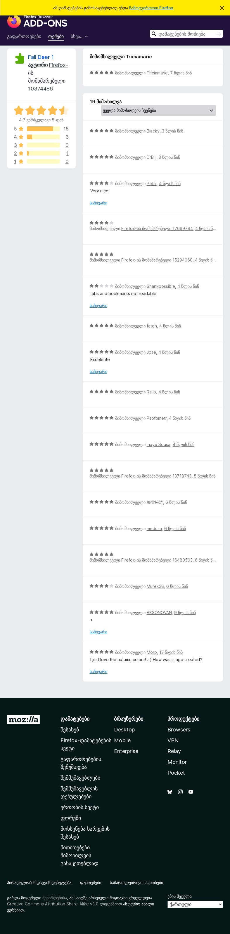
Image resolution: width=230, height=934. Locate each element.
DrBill (151, 157)
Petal (152, 183)
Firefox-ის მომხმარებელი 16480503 (157, 559)
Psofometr (157, 418)
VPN (173, 740)
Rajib (151, 391)
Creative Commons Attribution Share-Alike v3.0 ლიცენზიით (64, 903)
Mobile (122, 740)
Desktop (124, 729)
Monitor (177, 762)
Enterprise (126, 751)
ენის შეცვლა (179, 896)
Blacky (153, 130)
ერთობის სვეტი (79, 807)
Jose (151, 352)
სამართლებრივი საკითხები (136, 882)
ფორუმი (70, 818)
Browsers (178, 729)
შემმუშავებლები (80, 778)
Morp (152, 652)
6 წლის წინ (176, 502)
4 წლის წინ (170, 183)
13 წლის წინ (171, 652)
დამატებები (74, 719)
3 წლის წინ (172, 130)
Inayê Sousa (158, 444)
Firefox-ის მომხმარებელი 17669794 (157, 228)
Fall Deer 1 (41, 57)
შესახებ (69, 729)
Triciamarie (157, 72)
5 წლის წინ (204, 475)
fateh (152, 325)
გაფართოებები (24, 36)
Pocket (176, 773)
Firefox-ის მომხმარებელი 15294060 (157, 259)
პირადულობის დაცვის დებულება (39, 882)
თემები (56, 36)
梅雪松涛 (155, 502)
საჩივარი (98, 202)
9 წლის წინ (185, 612)
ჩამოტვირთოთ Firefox (151, 7)
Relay (174, 751)
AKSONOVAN (159, 612)
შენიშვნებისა (54, 897)
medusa (154, 528)
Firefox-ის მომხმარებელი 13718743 (156, 475)
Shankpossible (161, 286)
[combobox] (186, 34)
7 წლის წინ (181, 72)
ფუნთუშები (90, 882)
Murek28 (155, 586)
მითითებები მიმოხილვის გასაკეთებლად (79, 855)
